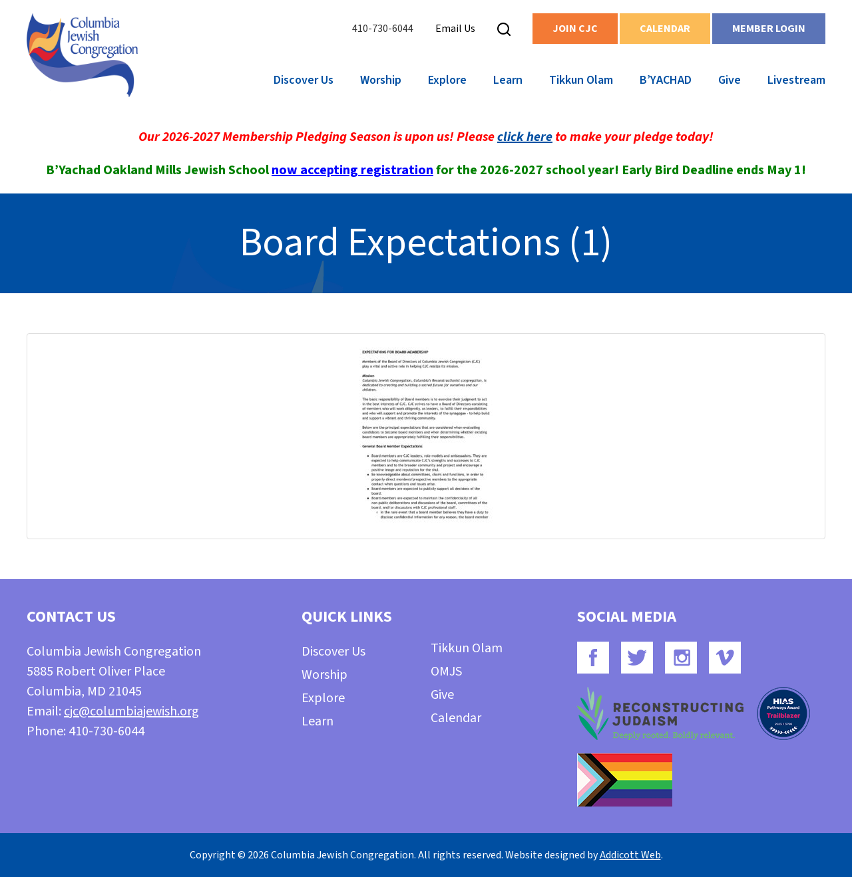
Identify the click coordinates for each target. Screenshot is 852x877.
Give (729, 80)
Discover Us (303, 80)
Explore (447, 80)
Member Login (768, 28)
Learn (508, 80)
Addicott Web (630, 855)
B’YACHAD (666, 80)
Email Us (455, 28)
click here (524, 137)
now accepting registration (352, 170)
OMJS (446, 671)
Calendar (665, 28)
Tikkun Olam (581, 80)
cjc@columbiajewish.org (131, 711)
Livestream (796, 80)
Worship (380, 80)
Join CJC (575, 28)
